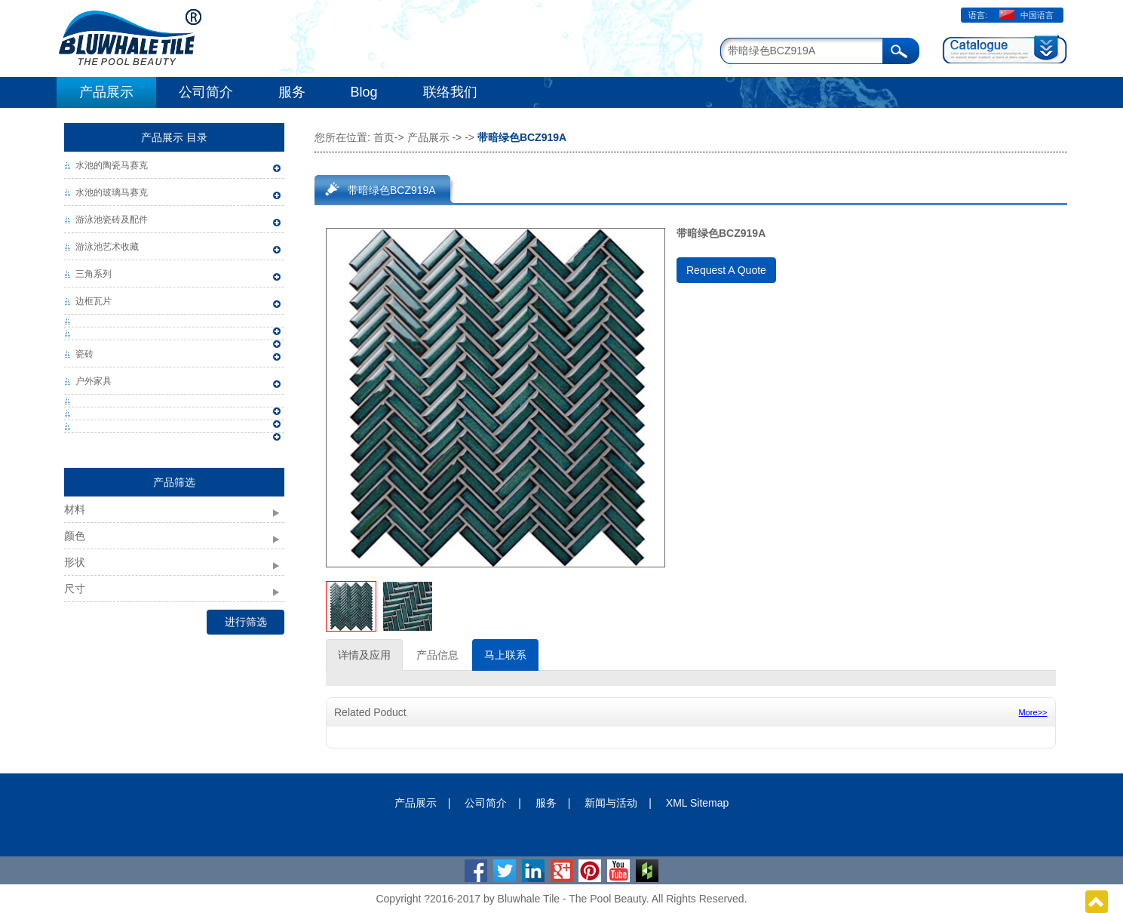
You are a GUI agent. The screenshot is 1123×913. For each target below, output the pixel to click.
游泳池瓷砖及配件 (111, 219)
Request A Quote (726, 270)
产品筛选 (174, 482)
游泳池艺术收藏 (107, 246)
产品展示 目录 (174, 137)
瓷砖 (84, 354)
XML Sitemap (697, 803)
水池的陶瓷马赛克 (111, 165)
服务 (291, 92)
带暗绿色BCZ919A (392, 190)
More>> (1033, 712)
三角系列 (93, 274)
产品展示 (106, 92)
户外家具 (93, 381)
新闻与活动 (611, 803)
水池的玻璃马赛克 (111, 192)
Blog (364, 92)
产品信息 (437, 655)
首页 (383, 137)
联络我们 (450, 92)
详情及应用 (364, 655)
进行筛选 (246, 622)
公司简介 (206, 92)
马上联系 (505, 655)
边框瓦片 (93, 301)
